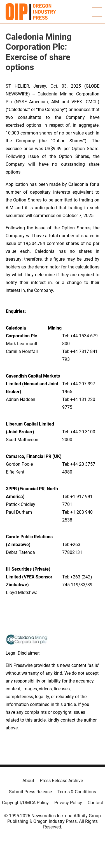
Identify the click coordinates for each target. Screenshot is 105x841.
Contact (95, 802)
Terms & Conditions (76, 791)
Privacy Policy (68, 802)
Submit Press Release (30, 791)
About (28, 780)
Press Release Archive (61, 780)
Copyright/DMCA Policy (25, 802)
